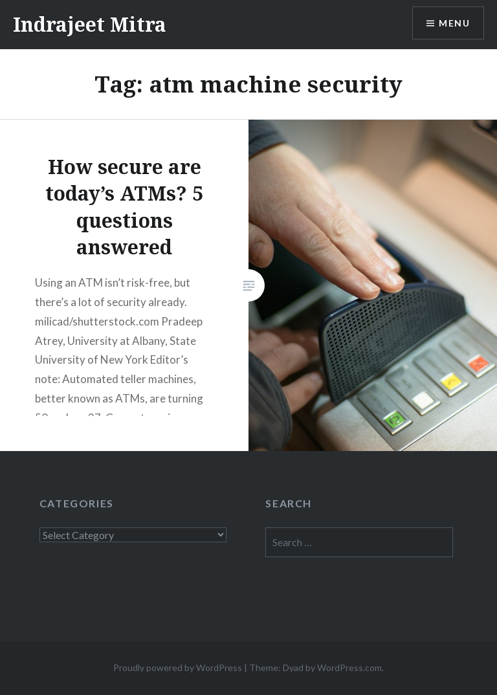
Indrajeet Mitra (89, 24)
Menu (454, 22)
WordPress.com (349, 667)
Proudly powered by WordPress (177, 667)
